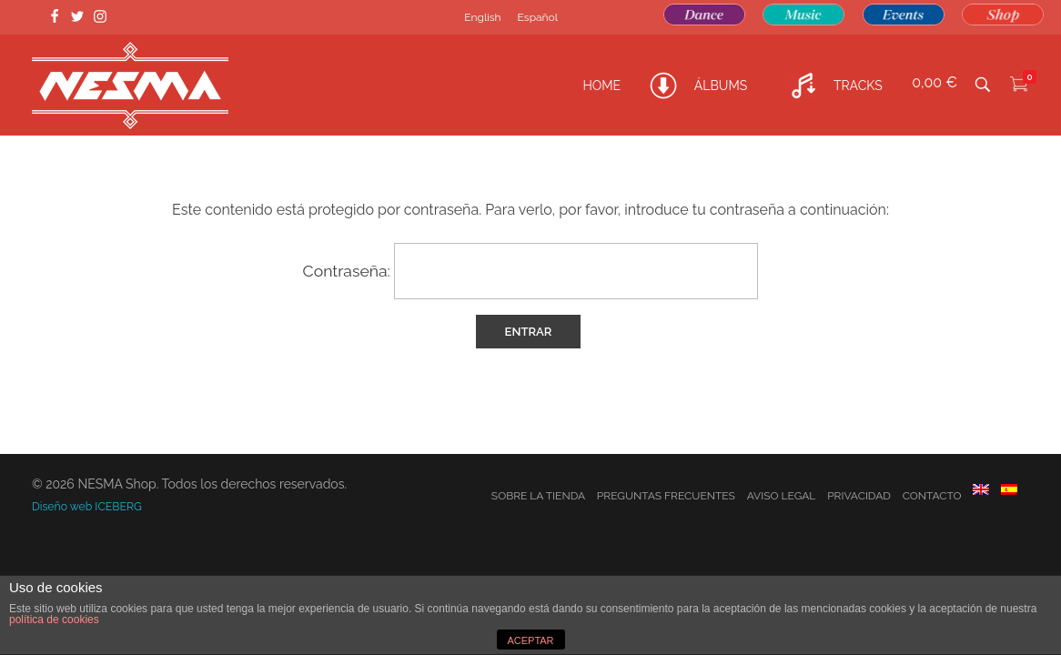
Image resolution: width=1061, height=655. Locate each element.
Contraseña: (531, 271)
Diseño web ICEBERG (87, 506)
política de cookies (54, 619)
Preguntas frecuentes (666, 495)
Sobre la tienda (538, 495)
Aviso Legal (781, 495)
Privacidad (859, 495)
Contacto (932, 495)
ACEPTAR (530, 640)
